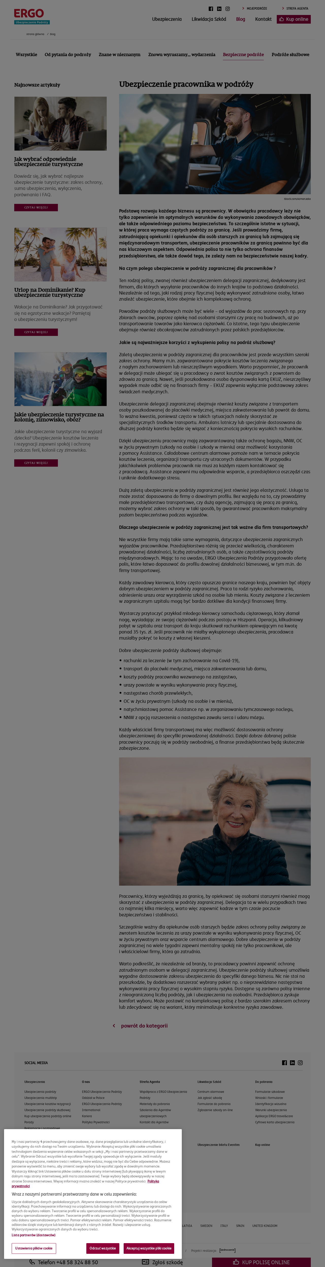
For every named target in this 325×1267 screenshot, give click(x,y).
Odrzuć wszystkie (103, 1248)
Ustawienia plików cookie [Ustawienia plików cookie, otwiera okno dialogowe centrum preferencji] (33, 1248)
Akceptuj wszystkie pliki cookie (148, 1248)
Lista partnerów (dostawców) (34, 1235)
